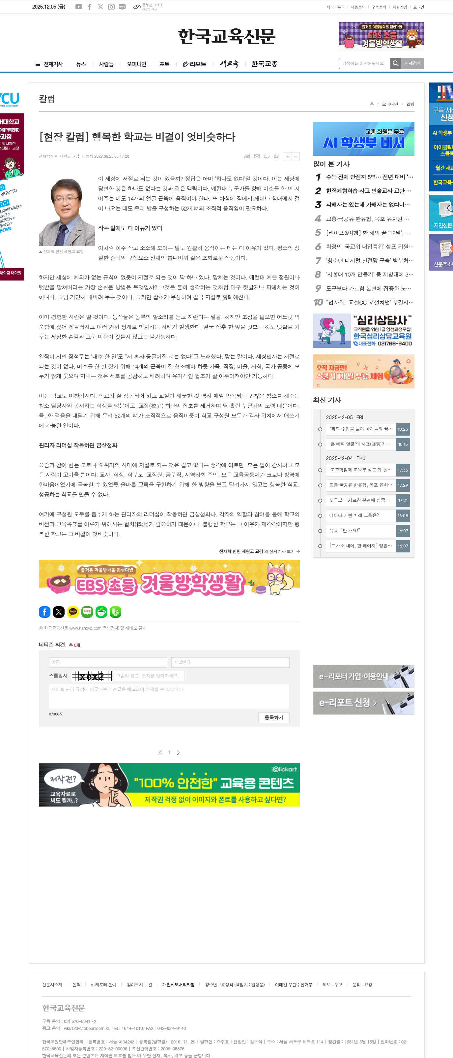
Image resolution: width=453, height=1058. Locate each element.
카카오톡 (73, 612)
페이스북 (90, 7)
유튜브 (79, 7)
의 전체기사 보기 (257, 551)
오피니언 (390, 104)
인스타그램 (111, 7)
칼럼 (410, 104)
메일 (257, 156)
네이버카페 (101, 612)
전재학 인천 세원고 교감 (59, 156)
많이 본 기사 (331, 164)
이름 (55, 662)
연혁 (76, 984)
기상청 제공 (149, 9)
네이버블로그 (122, 7)
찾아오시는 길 (139, 984)
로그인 (418, 7)
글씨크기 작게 (296, 156)
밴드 (115, 612)
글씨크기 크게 (288, 156)
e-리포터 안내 (104, 984)
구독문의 (378, 7)
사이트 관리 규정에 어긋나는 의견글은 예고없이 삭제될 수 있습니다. (117, 689)
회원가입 (399, 7)
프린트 (267, 156)
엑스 (100, 7)
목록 (247, 156)
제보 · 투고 (335, 7)
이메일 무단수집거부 (294, 984)
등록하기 (274, 717)
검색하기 (395, 63)
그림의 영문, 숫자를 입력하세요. (147, 675)
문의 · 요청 (362, 984)
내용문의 (358, 7)
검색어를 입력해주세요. (363, 63)
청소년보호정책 (235, 984)
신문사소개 (52, 984)
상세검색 (413, 63)
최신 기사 (327, 400)
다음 (178, 752)
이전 (160, 752)
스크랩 (276, 156)
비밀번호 (182, 662)
